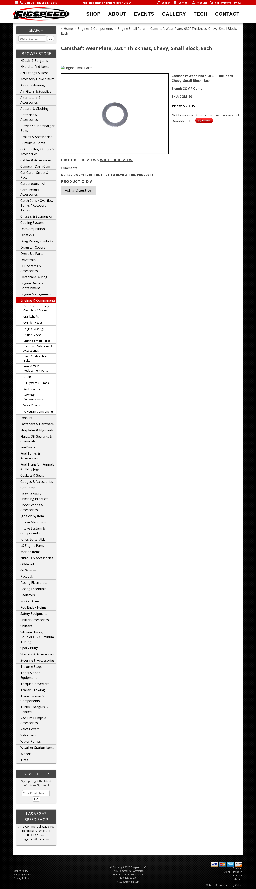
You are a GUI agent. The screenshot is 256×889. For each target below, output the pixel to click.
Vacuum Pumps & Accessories (33, 720)
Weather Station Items (37, 747)
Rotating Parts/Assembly (33, 397)
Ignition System (32, 516)
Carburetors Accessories (29, 192)
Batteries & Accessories (29, 117)
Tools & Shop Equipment (30, 675)
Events (144, 14)
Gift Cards (27, 488)
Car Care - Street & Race (34, 175)
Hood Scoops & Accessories (31, 507)
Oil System (28, 570)
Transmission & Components (32, 698)
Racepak (26, 576)
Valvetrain (28, 735)
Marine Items (30, 552)
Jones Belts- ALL (32, 539)
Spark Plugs (29, 648)
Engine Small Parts (36, 341)
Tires (24, 760)
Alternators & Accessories (30, 100)
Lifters (27, 377)
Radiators (27, 595)
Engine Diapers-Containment (32, 285)
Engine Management (36, 294)
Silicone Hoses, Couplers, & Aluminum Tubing (37, 637)
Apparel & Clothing (34, 108)
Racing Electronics (33, 582)
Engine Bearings (33, 329)
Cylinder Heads (33, 322)
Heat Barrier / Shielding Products (34, 496)
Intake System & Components (32, 530)
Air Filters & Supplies (35, 91)
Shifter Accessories (34, 620)
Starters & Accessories (37, 654)
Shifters (26, 626)
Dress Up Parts (31, 253)
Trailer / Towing (32, 690)
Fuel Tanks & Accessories (30, 455)
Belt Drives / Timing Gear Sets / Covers (36, 308)
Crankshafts (31, 316)
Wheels (25, 754)
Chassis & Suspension (36, 216)
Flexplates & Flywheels (37, 430)
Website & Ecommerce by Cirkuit (224, 885)
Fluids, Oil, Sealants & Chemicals (36, 438)
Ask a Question (78, 190)
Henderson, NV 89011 (36, 831)
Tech (200, 14)
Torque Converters (34, 684)
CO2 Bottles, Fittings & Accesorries (37, 151)
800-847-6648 (36, 835)
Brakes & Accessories (36, 137)
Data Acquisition (32, 229)
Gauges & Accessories (36, 481)
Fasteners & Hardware (37, 424)
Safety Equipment (33, 613)
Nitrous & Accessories (36, 558)
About (117, 14)
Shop (93, 14)
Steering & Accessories (37, 660)
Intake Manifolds (33, 522)
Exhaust (26, 418)
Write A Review (116, 159)
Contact (227, 14)
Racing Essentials (33, 589)
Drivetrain (28, 260)
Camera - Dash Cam (35, 166)
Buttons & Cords (32, 143)
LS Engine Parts (32, 545)
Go (50, 38)
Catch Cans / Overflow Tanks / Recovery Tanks (36, 205)
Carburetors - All (32, 183)
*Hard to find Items (34, 66)
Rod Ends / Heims (33, 607)
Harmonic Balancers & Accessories (38, 348)
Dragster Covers (32, 247)
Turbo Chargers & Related (34, 709)
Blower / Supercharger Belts (37, 128)
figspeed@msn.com (36, 839)
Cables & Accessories (36, 160)
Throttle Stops (31, 666)
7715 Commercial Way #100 (36, 826)
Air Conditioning (32, 85)
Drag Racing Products (36, 241)
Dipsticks (27, 235)
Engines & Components (38, 300)
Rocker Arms (31, 389)
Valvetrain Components (38, 411)
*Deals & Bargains (34, 60)
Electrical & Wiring (33, 277)
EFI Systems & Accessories (30, 268)
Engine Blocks (32, 335)
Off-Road (27, 564)
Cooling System (32, 222)
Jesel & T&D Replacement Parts (35, 368)
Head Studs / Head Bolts (35, 358)
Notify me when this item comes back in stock (206, 115)
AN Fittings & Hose (34, 73)
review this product (134, 175)
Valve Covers (31, 405)
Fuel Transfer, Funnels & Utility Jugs (37, 466)
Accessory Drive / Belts (37, 79)
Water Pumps (30, 741)
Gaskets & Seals (32, 475)
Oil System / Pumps (36, 383)
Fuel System (29, 447)
